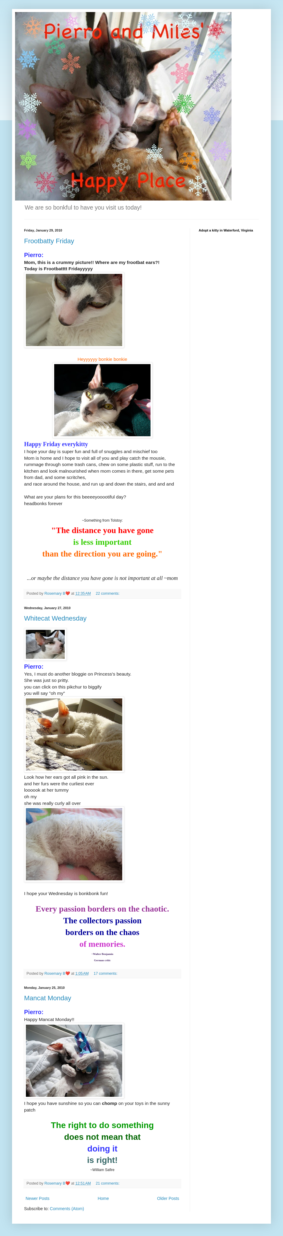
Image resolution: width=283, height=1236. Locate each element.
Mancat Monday (47, 998)
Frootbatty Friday (49, 241)
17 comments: (106, 973)
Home (103, 1198)
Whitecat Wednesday (55, 618)
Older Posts (168, 1198)
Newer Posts (37, 1198)
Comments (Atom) (67, 1208)
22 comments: (108, 593)
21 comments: (108, 1183)
